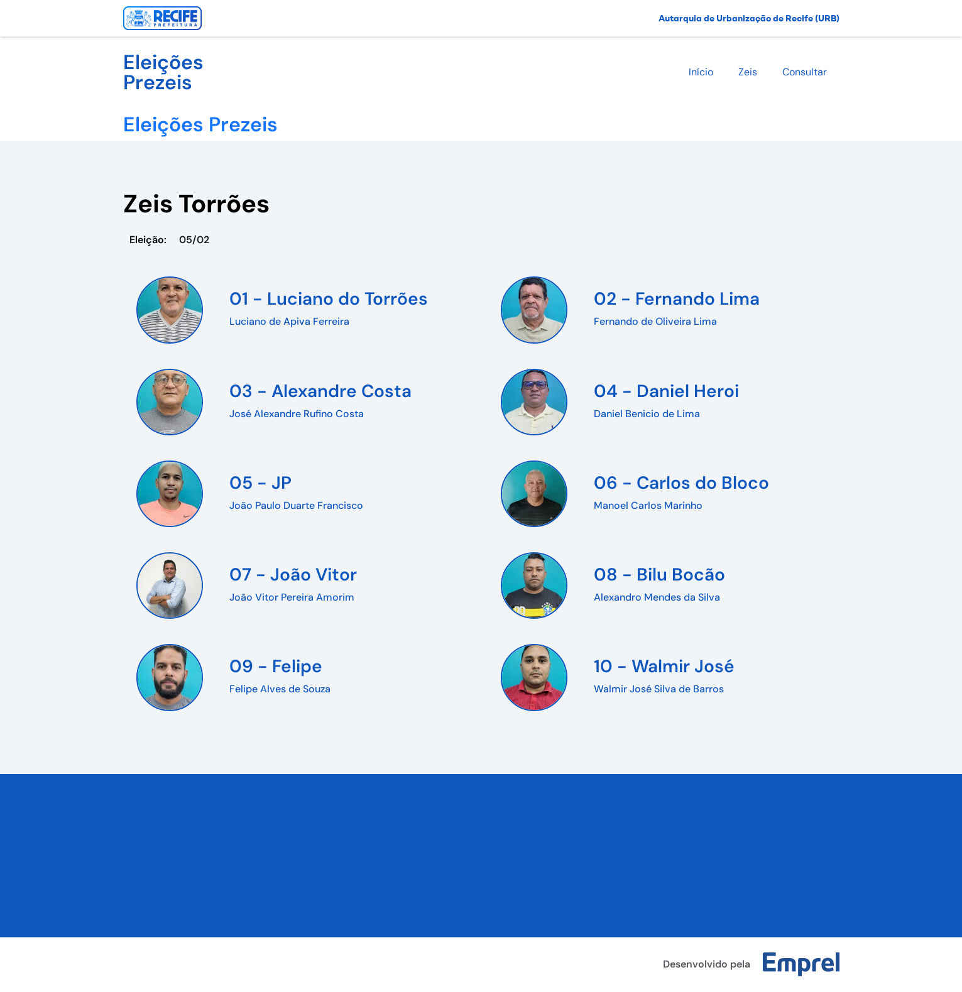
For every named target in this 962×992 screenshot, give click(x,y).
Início (701, 72)
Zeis (747, 72)
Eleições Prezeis (163, 72)
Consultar (804, 72)
